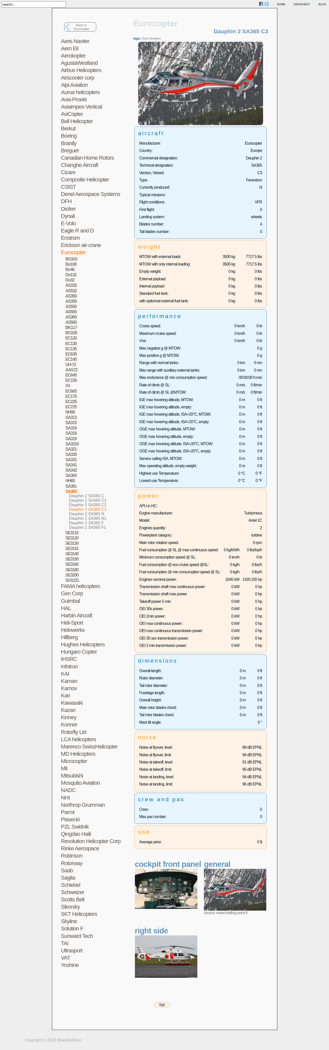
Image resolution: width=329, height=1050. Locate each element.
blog (322, 4)
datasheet (302, 4)
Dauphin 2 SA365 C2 (87, 505)
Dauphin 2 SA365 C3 (87, 509)
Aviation (155, 38)
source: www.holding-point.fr (226, 913)
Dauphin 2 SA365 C (86, 496)
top (162, 1004)
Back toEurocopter (81, 27)
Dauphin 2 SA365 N (86, 514)
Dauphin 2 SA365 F (86, 523)
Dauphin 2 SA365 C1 (87, 500)
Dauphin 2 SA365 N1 (87, 518)
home (281, 4)
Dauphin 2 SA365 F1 (87, 527)
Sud (145, 38)
